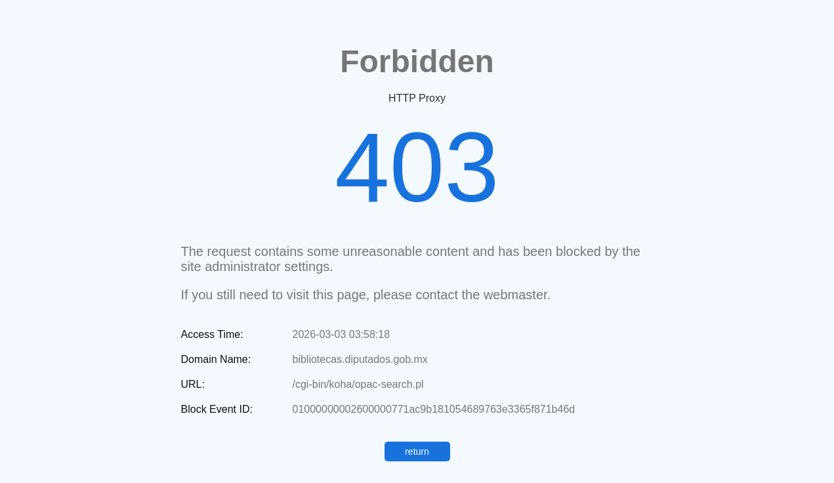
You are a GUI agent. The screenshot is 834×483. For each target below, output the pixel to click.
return (417, 451)
